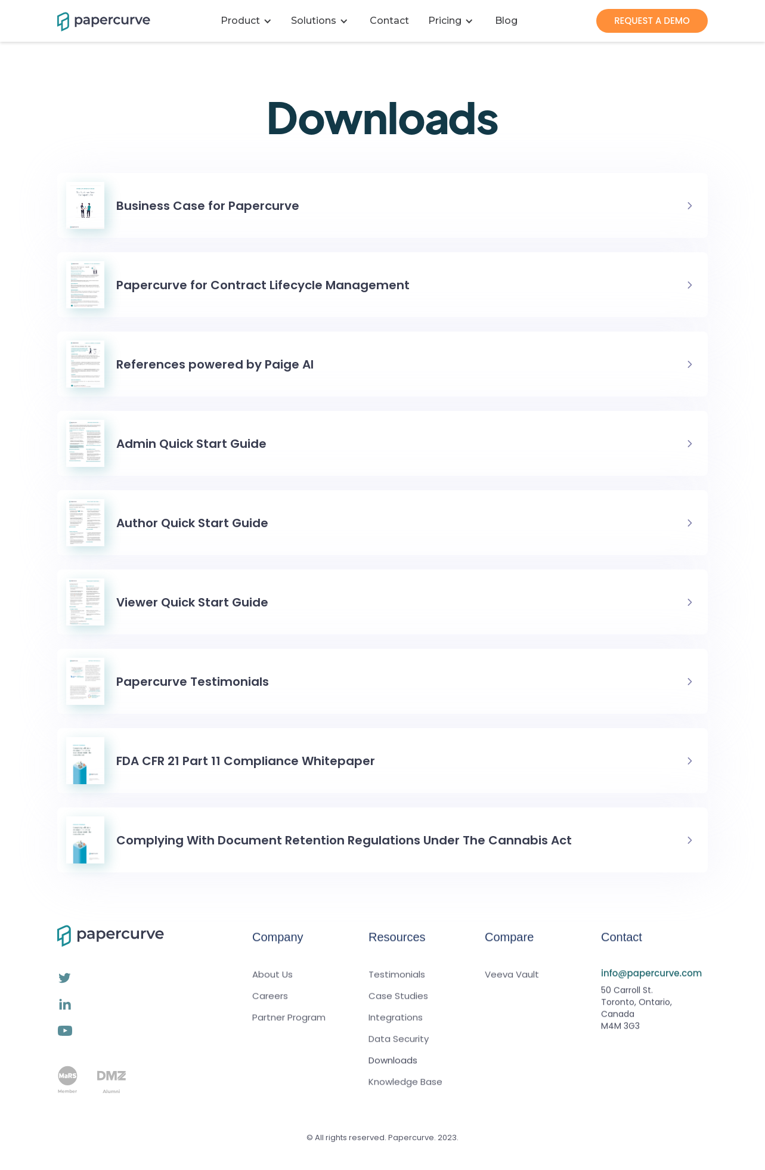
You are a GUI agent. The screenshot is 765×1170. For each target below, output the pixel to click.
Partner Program (289, 1026)
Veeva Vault (512, 983)
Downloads (392, 1069)
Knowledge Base (405, 1090)
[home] (96, 20)
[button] (248, 21)
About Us (272, 983)
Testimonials (396, 983)
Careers (270, 1004)
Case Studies (398, 1004)
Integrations (395, 1026)
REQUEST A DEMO (652, 20)
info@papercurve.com (651, 981)
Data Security (398, 1047)
